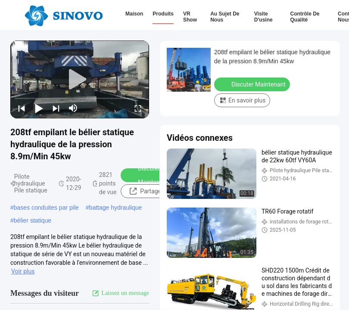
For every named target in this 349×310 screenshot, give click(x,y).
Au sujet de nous (224, 17)
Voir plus (22, 271)
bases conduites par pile (46, 207)
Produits (163, 14)
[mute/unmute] (73, 108)
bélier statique (32, 220)
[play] (79, 79)
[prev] (21, 108)
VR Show (190, 17)
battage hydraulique (115, 207)
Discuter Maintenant (147, 175)
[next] (56, 108)
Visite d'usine (263, 17)
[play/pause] (38, 108)
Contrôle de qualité (304, 17)
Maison (134, 14)
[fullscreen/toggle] (137, 108)
